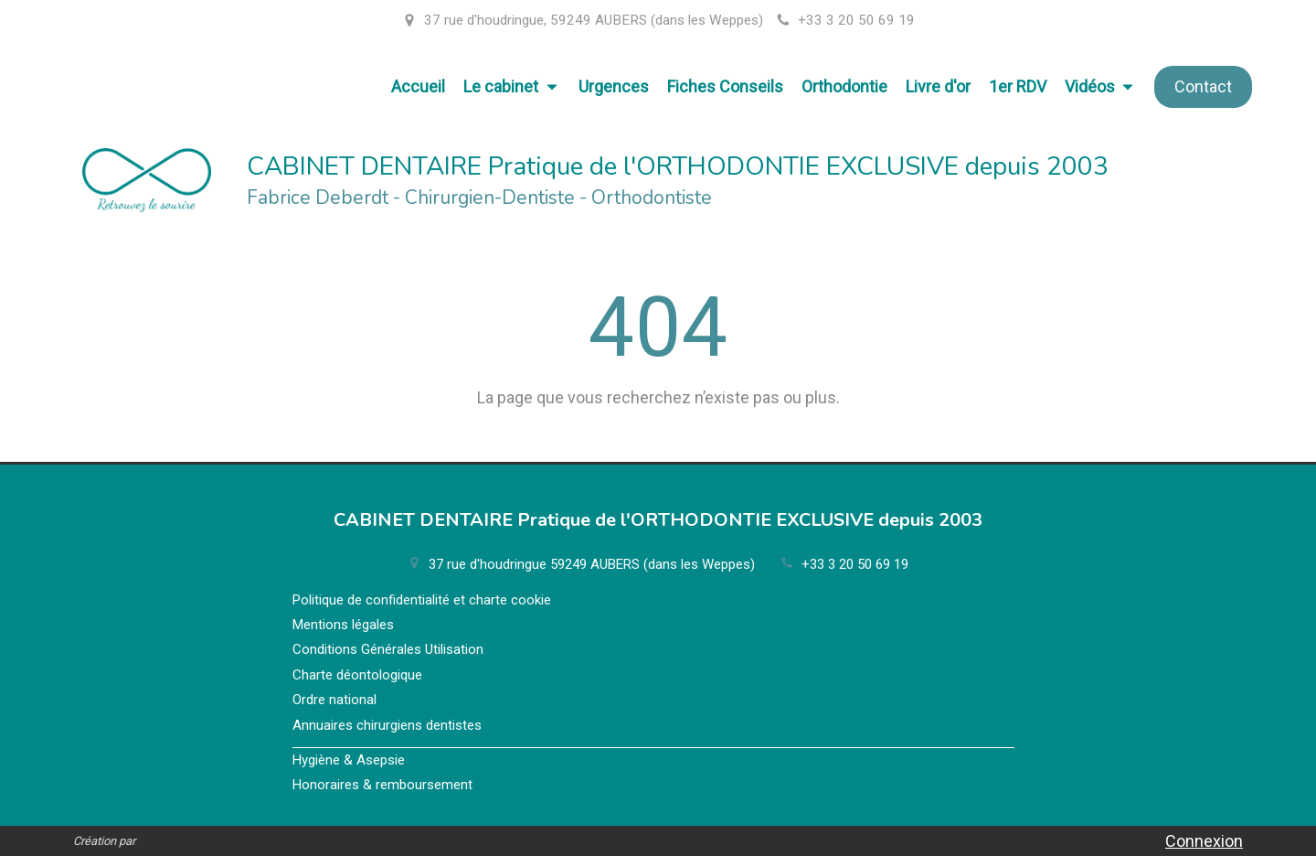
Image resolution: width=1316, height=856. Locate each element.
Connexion (1204, 841)
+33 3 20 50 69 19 (854, 564)
